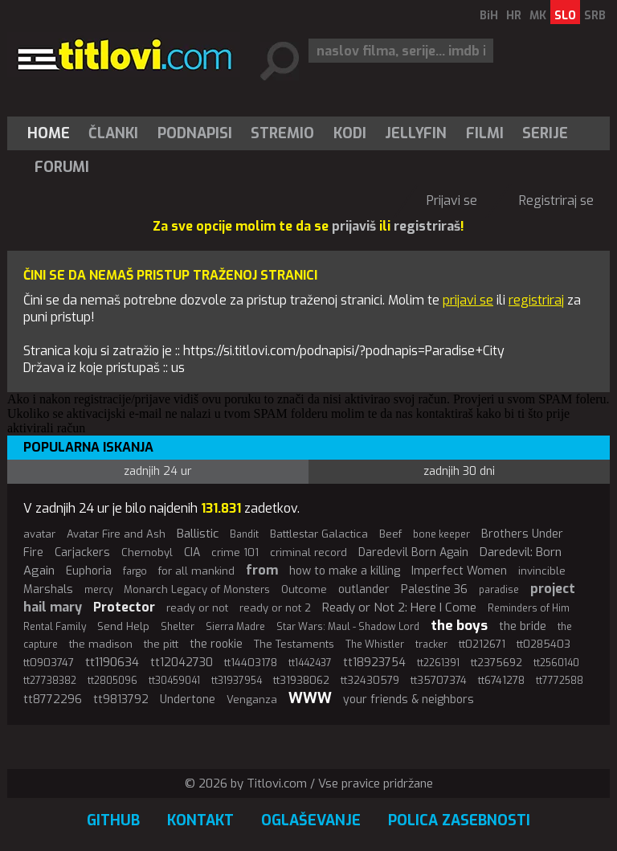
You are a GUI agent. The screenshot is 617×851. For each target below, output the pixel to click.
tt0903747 (48, 662)
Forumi (62, 167)
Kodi (349, 133)
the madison (101, 644)
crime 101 (235, 552)
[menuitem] (52, 133)
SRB (595, 15)
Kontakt (200, 820)
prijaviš (354, 226)
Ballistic (198, 534)
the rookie (216, 644)
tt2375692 (496, 662)
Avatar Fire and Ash (116, 534)
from (262, 570)
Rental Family (54, 626)
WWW (310, 698)
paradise (499, 589)
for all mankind (196, 571)
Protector (124, 607)
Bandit (244, 534)
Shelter (177, 626)
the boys (459, 625)
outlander (364, 589)
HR (513, 15)
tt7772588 (559, 680)
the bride (522, 626)
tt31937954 (236, 680)
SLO (565, 15)
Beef (390, 534)
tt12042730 (181, 662)
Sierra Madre (235, 626)
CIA (192, 552)
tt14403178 (250, 662)
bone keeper (441, 534)
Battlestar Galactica (319, 534)
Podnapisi (194, 133)
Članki (113, 133)
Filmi (485, 133)
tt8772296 (52, 699)
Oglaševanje (311, 820)
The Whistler (374, 644)
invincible (542, 571)
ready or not (197, 608)
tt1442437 (310, 663)
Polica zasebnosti (459, 820)
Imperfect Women (459, 571)
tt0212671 (482, 644)
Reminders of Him (529, 608)
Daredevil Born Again (413, 552)
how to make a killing (344, 571)
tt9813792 (121, 699)
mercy (98, 589)
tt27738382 (49, 680)
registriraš (427, 226)
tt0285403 (543, 644)
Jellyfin (416, 133)
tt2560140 (556, 663)
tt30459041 (174, 680)
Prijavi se (452, 200)
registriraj (536, 300)
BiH (489, 15)
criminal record (308, 552)
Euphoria (89, 571)
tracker (431, 644)
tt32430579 (370, 680)
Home (48, 133)
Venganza (252, 699)
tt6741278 (501, 680)
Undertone (187, 699)
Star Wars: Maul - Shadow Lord (347, 626)
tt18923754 (374, 662)
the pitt (161, 644)
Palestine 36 (434, 589)
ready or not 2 (275, 608)
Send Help (123, 626)
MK (537, 15)
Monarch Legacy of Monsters (197, 589)
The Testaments (294, 644)
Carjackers (82, 552)
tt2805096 (112, 680)
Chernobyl (147, 552)
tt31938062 (301, 680)
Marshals (48, 589)
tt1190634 (112, 662)
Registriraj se (556, 200)
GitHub (113, 820)
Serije (545, 133)
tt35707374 (439, 680)
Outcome (304, 589)
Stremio (282, 133)
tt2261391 (438, 663)
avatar (39, 534)
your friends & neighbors (408, 699)
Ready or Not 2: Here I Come (399, 607)
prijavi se (468, 300)
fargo (135, 571)
